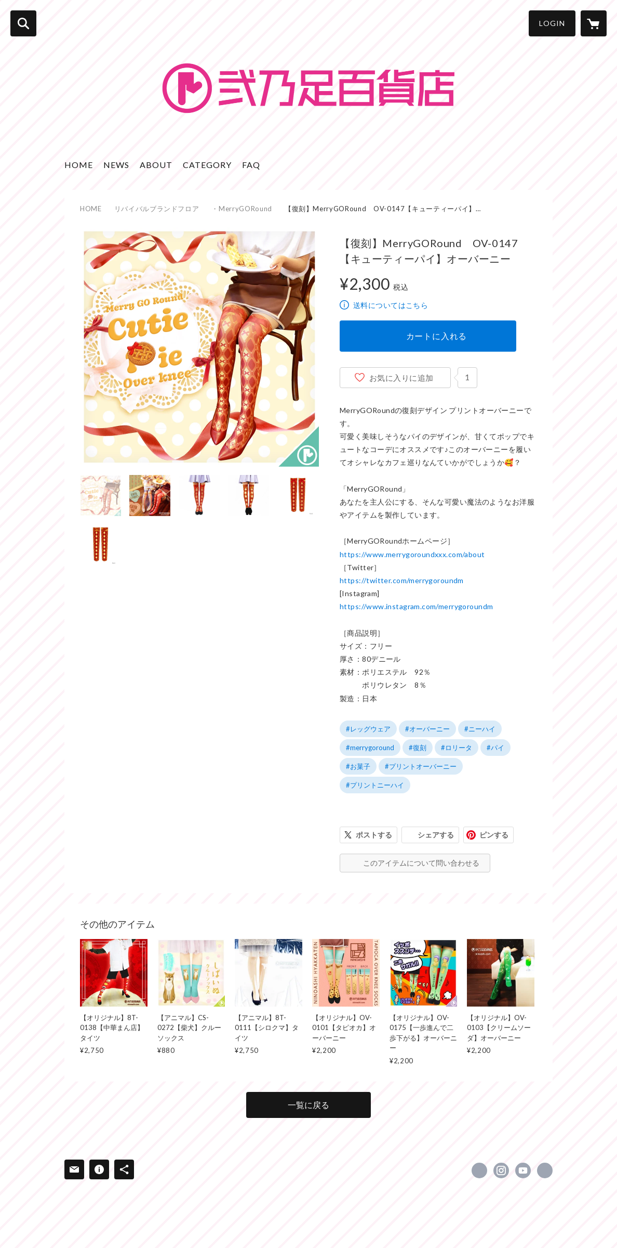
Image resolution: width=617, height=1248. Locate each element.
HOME (78, 165)
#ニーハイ (479, 729)
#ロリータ (456, 747)
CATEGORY (207, 165)
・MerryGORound (241, 208)
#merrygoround (370, 747)
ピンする (493, 834)
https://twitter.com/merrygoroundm (402, 580)
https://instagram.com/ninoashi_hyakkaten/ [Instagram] (501, 1170)
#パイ (495, 747)
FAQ (251, 165)
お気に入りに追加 (401, 377)
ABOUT (156, 165)
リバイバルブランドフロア (156, 208)
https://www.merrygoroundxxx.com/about (412, 554)
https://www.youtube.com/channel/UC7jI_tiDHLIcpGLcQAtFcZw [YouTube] (523, 1170)
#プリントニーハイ (375, 785)
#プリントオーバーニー (421, 766)
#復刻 (417, 747)
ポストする (374, 834)
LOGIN (552, 23)
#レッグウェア (368, 729)
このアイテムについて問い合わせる (421, 862)
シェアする (436, 834)
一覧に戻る (308, 1105)
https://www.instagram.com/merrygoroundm (416, 606)
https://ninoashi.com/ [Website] (545, 1170)
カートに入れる (436, 336)
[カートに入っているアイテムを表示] (594, 23)
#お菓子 (358, 766)
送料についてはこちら (390, 305)
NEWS (116, 165)
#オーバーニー (427, 729)
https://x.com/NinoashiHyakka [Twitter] (479, 1170)
